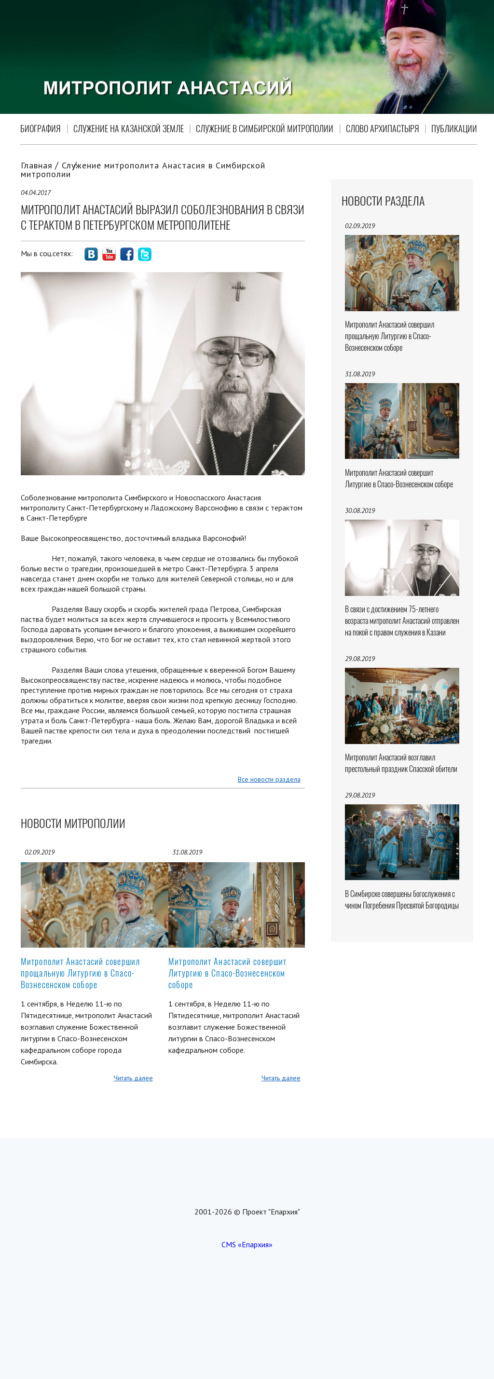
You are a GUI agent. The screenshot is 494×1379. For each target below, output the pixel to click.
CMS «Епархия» (247, 1244)
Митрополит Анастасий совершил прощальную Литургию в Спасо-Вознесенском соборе (80, 973)
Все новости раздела (269, 779)
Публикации (454, 129)
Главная (37, 165)
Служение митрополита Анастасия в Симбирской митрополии (143, 169)
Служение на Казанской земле (128, 129)
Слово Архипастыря (382, 129)
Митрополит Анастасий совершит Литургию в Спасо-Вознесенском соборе (227, 973)
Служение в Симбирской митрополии (264, 129)
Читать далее (133, 1078)
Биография (40, 129)
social (91, 254)
